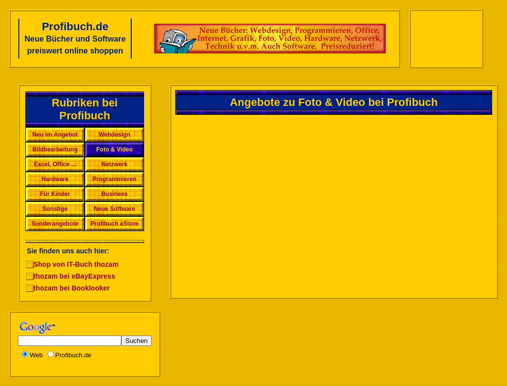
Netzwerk (114, 164)
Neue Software (114, 208)
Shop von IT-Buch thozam (75, 264)
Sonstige (55, 208)
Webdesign (114, 134)
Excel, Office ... (55, 164)
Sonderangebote (55, 223)
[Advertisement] (446, 38)
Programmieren (115, 179)
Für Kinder (55, 194)
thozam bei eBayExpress (74, 276)
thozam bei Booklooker (71, 288)
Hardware (55, 179)
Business (114, 194)
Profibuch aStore (115, 223)
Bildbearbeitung (54, 149)
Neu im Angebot (55, 134)
